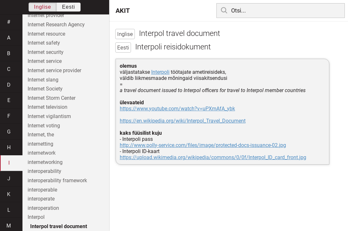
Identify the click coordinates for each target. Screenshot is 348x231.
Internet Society (45, 89)
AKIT (123, 10)
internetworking (45, 162)
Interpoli (160, 72)
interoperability (44, 171)
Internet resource (46, 34)
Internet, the (41, 135)
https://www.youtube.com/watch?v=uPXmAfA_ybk (177, 109)
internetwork (42, 153)
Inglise (42, 7)
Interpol (36, 217)
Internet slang (43, 80)
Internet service (45, 61)
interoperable (42, 190)
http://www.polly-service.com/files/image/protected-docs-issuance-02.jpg (203, 145)
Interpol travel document (58, 226)
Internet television (47, 107)
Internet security (46, 52)
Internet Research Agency (56, 24)
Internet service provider (54, 70)
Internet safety (44, 43)
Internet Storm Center (51, 98)
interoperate (41, 199)
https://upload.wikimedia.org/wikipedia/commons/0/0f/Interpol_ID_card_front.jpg (213, 157)
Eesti (68, 7)
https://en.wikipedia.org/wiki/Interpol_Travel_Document (183, 121)
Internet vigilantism (49, 116)
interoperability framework (57, 180)
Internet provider (46, 15)
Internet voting (44, 126)
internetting (40, 144)
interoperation (43, 208)
